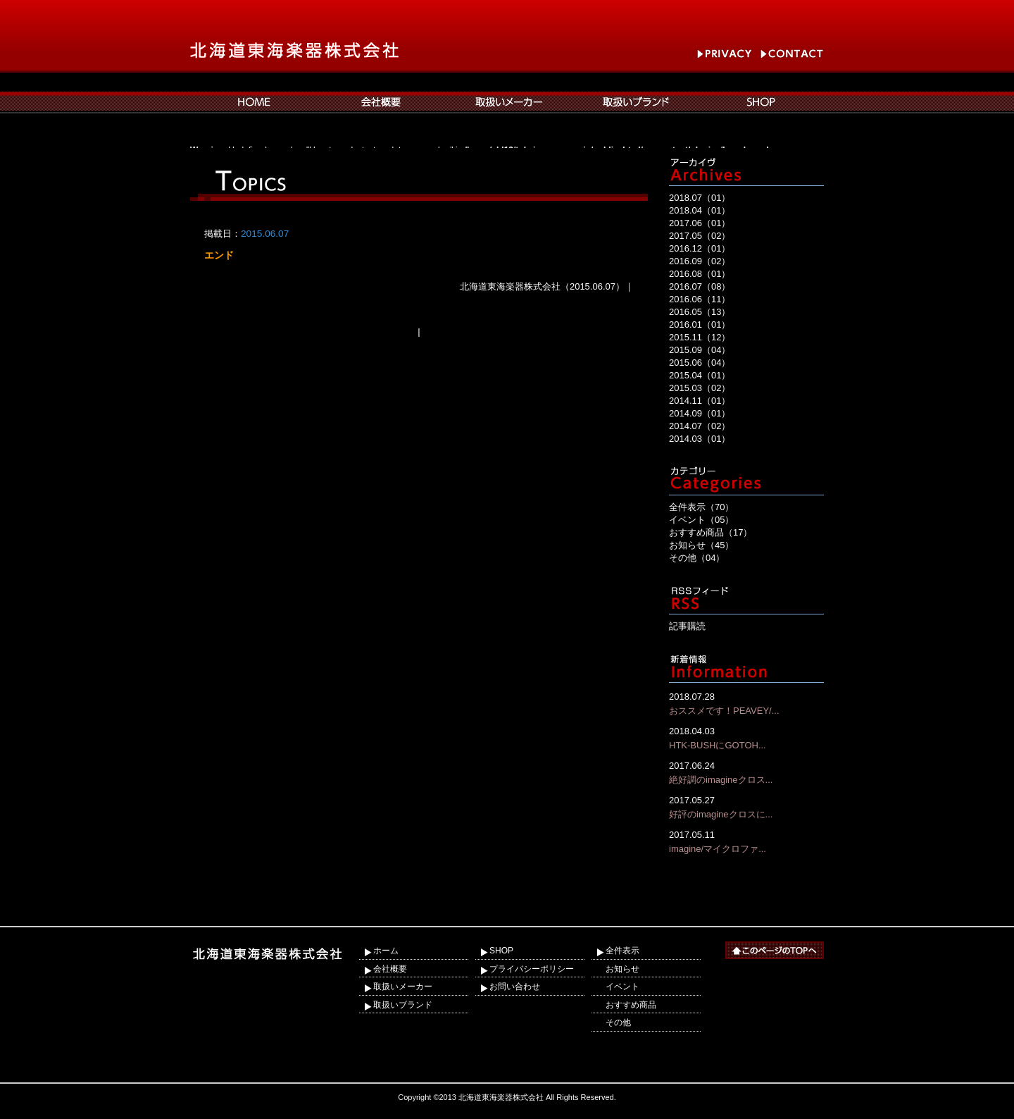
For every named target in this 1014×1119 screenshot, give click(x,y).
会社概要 (390, 969)
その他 (618, 1022)
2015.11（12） (699, 337)
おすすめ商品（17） (710, 532)
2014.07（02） (699, 426)
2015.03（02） (699, 387)
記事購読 (687, 626)
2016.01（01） (699, 324)
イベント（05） (701, 519)
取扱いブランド (402, 1005)
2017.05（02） (699, 235)
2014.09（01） (699, 413)
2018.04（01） (699, 210)
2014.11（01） (699, 400)
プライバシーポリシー (531, 969)
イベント (622, 986)
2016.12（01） (699, 248)
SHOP (501, 951)
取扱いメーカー (402, 986)
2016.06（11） (699, 299)
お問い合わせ (514, 986)
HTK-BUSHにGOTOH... (746, 737)
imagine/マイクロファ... (746, 841)
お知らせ (622, 969)
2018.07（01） (699, 197)
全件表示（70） (701, 507)
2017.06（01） (699, 223)
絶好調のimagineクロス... (746, 772)
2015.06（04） (699, 362)
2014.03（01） (699, 438)
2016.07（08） (699, 286)
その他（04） (697, 557)
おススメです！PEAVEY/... (746, 703)
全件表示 (622, 951)
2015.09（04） (699, 349)
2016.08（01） (699, 273)
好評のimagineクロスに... (746, 806)
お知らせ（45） (701, 545)
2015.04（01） (699, 375)
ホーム (386, 951)
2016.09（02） (699, 261)
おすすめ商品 (631, 1005)
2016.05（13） (699, 311)
